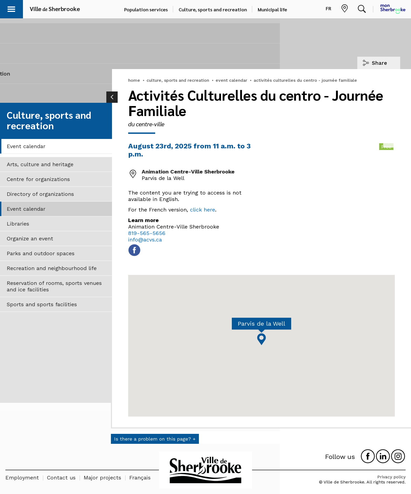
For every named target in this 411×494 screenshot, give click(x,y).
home (134, 80)
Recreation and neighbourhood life (52, 268)
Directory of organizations (40, 194)
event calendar (231, 80)
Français (140, 477)
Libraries (18, 223)
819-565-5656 (146, 233)
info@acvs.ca (145, 239)
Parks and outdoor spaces (40, 253)
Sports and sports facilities (42, 304)
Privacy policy (391, 476)
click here (202, 209)
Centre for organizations (38, 179)
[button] (11, 8)
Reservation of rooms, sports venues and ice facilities (54, 286)
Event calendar (26, 146)
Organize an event (30, 238)
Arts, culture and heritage (40, 164)
